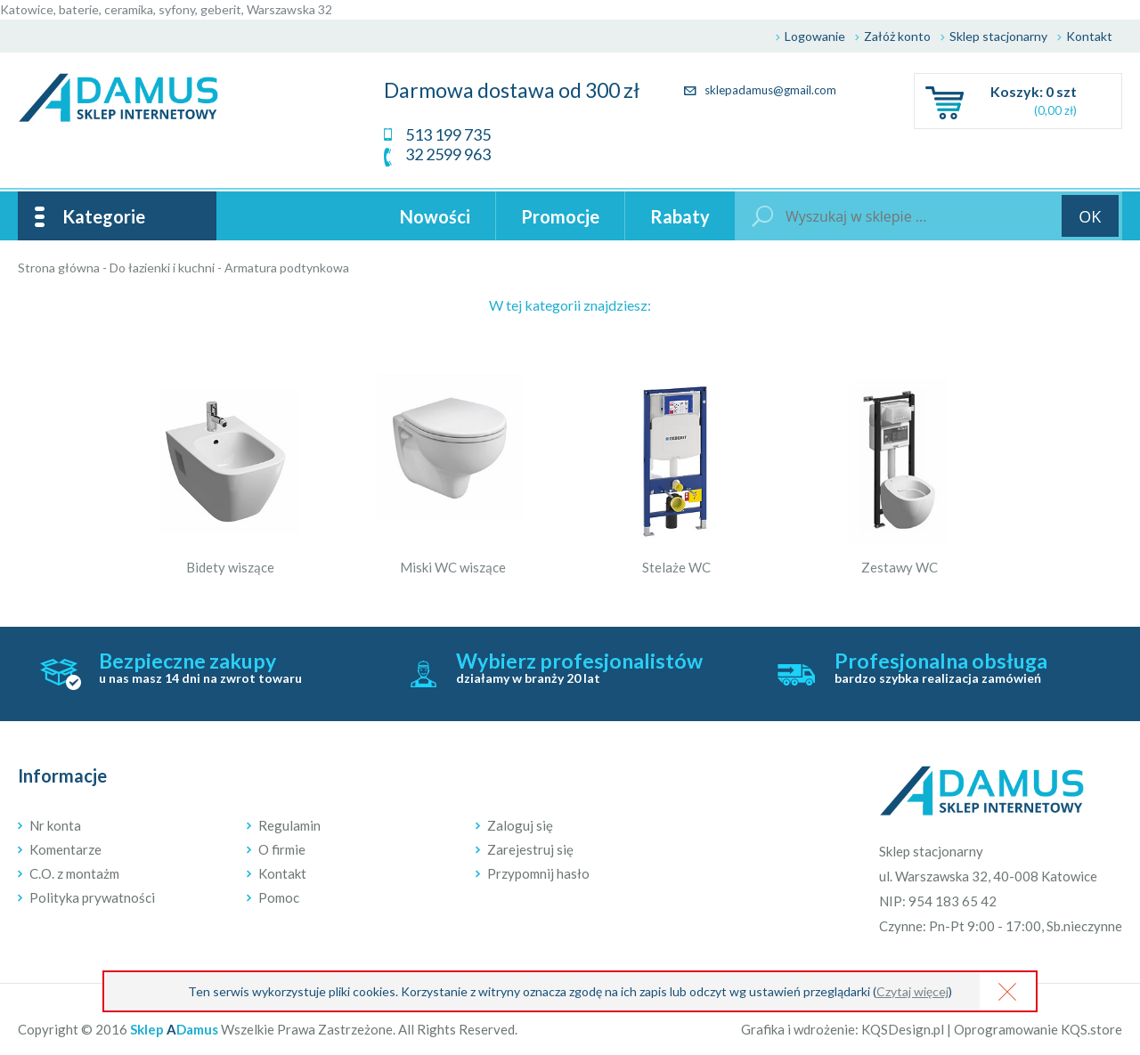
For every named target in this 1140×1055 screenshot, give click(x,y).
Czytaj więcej (912, 991)
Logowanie (815, 36)
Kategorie (103, 216)
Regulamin (289, 825)
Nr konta (55, 825)
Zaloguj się (520, 825)
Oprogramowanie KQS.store (1038, 1029)
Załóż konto (897, 36)
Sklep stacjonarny (998, 36)
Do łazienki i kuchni (162, 267)
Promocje (560, 216)
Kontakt (1089, 36)
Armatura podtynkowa (286, 267)
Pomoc (278, 897)
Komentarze (65, 849)
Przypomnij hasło (538, 873)
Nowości (435, 216)
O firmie (281, 849)
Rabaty (680, 216)
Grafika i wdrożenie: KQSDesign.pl (842, 1029)
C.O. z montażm (74, 873)
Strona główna (59, 267)
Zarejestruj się (530, 849)
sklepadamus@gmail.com (760, 90)
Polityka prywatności (92, 897)
